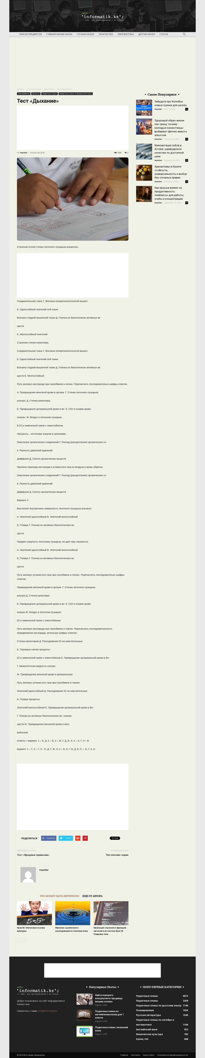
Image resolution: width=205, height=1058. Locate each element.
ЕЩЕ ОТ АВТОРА (92, 896)
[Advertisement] (102, 60)
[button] (184, 34)
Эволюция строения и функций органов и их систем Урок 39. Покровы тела (110, 931)
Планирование (34, 89)
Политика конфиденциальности (172, 1055)
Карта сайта (148, 1055)
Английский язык (147, 1029)
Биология (49, 89)
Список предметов (30, 34)
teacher (23, 152)
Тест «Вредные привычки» (33, 855)
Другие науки (146, 34)
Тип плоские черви (117, 855)
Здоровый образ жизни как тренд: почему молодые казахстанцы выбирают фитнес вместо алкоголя (171, 128)
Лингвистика (126, 34)
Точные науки (85, 34)
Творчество (105, 34)
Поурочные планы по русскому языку (158, 1005)
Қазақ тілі (142, 1038)
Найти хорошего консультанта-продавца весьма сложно (108, 998)
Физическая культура (149, 1034)
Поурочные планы (49, 94)
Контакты (135, 1055)
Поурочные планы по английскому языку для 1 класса (109, 1014)
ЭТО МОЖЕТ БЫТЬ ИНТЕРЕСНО (59, 896)
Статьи (163, 34)
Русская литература (148, 1015)
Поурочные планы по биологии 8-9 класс (76, 94)
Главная (124, 1055)
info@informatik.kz (47, 1010)
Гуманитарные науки (59, 34)
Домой (20, 89)
